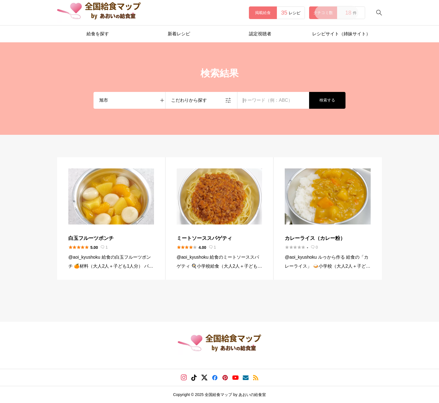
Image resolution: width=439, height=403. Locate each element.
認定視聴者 (260, 33)
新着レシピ (179, 33)
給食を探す (98, 33)
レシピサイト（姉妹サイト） (341, 33)
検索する (327, 100)
